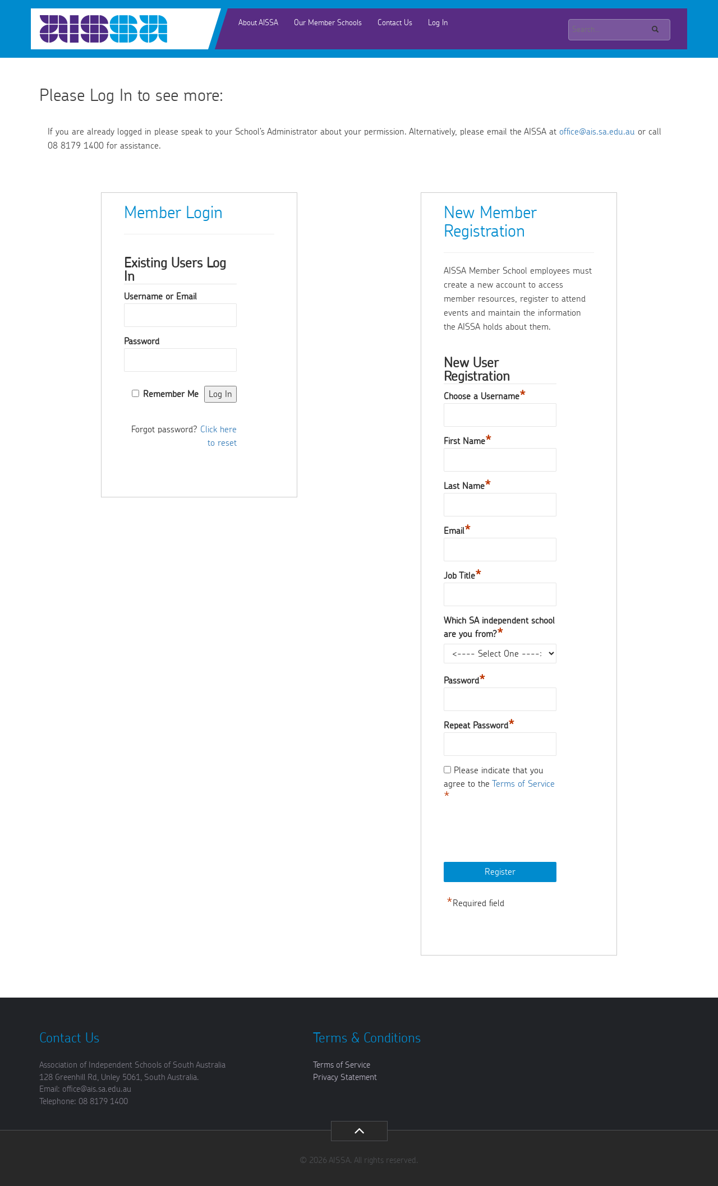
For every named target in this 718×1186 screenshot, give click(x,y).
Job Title (462, 575)
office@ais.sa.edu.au (597, 131)
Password (141, 341)
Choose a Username (485, 396)
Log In (438, 23)
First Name (467, 441)
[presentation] (529, 834)
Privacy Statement (345, 1077)
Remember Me (171, 394)
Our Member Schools (328, 23)
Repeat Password (479, 725)
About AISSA (258, 23)
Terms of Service (523, 783)
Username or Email (160, 296)
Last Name (467, 486)
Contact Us (395, 23)
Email (457, 531)
